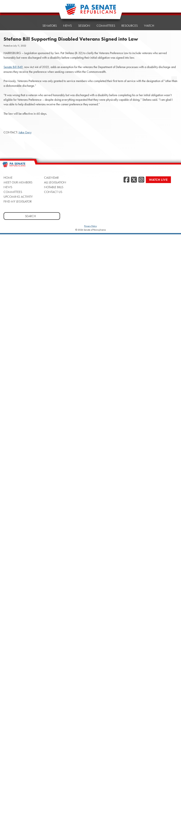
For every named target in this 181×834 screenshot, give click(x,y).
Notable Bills (53, 187)
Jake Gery (25, 132)
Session (84, 25)
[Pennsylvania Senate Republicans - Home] (90, 11)
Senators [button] (49, 26)
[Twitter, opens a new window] (134, 180)
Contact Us (53, 192)
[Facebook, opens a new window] (126, 180)
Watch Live (158, 180)
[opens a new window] (174, 72)
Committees (106, 24)
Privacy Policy (90, 226)
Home (31, 26)
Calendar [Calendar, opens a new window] (51, 177)
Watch (149, 22)
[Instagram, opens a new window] (141, 180)
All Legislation (55, 182)
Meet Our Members (18, 182)
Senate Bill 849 (13, 67)
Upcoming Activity (18, 197)
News (67, 26)
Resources (129, 23)
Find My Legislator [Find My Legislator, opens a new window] (18, 201)
